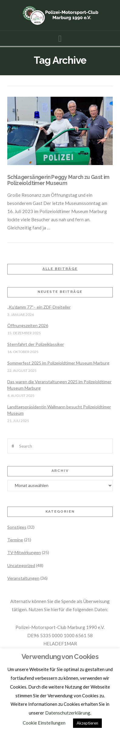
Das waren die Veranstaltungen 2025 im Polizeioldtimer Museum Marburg (59, 385)
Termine (15, 539)
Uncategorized (21, 565)
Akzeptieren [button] (87, 723)
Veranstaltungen (23, 578)
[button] (60, 38)
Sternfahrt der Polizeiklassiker (35, 344)
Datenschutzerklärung (67, 712)
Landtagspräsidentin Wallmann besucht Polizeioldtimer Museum (59, 410)
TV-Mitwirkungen (24, 552)
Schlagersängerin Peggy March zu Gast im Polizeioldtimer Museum (58, 180)
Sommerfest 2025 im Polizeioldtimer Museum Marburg (58, 362)
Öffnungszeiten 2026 (27, 325)
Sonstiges (16, 527)
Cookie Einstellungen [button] (44, 722)
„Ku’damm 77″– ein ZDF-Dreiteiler (39, 307)
